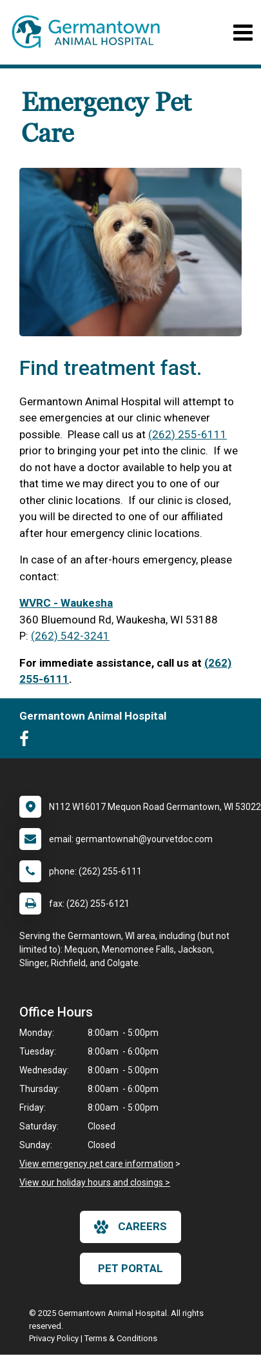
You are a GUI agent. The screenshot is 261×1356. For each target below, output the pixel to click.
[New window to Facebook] (27, 741)
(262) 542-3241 (70, 635)
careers (130, 1227)
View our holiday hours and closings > (94, 1182)
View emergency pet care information (96, 1164)
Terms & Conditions (120, 1338)
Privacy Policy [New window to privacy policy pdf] (54, 1338)
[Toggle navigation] (242, 32)
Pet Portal (130, 1268)
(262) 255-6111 (187, 434)
